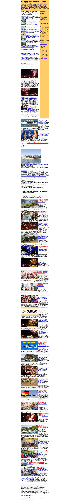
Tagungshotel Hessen (44, 30)
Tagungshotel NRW (43, 44)
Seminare (22, 63)
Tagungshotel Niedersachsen (42, 42)
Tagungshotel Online (43, 58)
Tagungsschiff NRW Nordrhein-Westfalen (28, 181)
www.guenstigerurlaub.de (28, 495)
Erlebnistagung (42, 13)
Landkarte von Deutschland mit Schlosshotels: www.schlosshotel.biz (28, 49)
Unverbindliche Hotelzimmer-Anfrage (31, 19)
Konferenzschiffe (24, 58)
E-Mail (22, 495)
